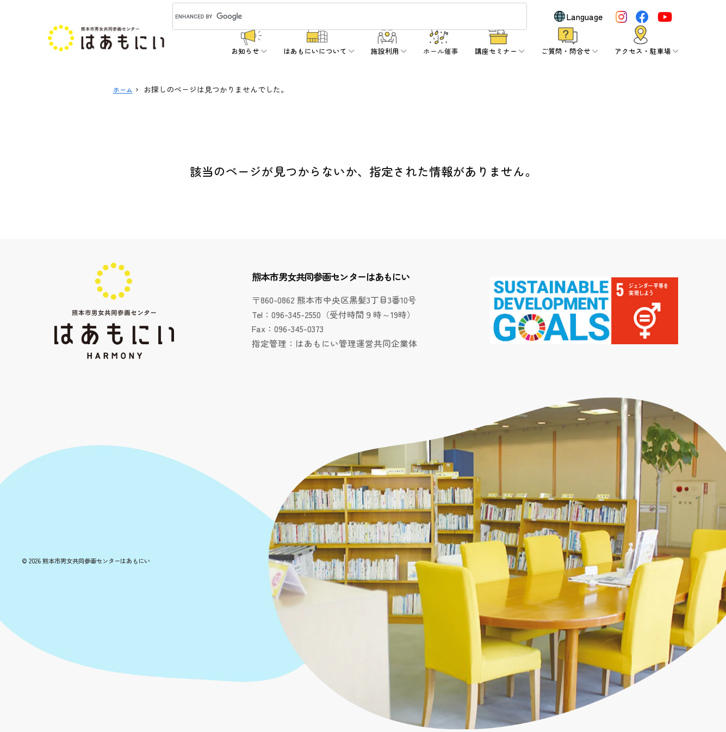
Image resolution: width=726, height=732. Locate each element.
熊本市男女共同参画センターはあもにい (96, 560)
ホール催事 (440, 51)
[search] (336, 16)
